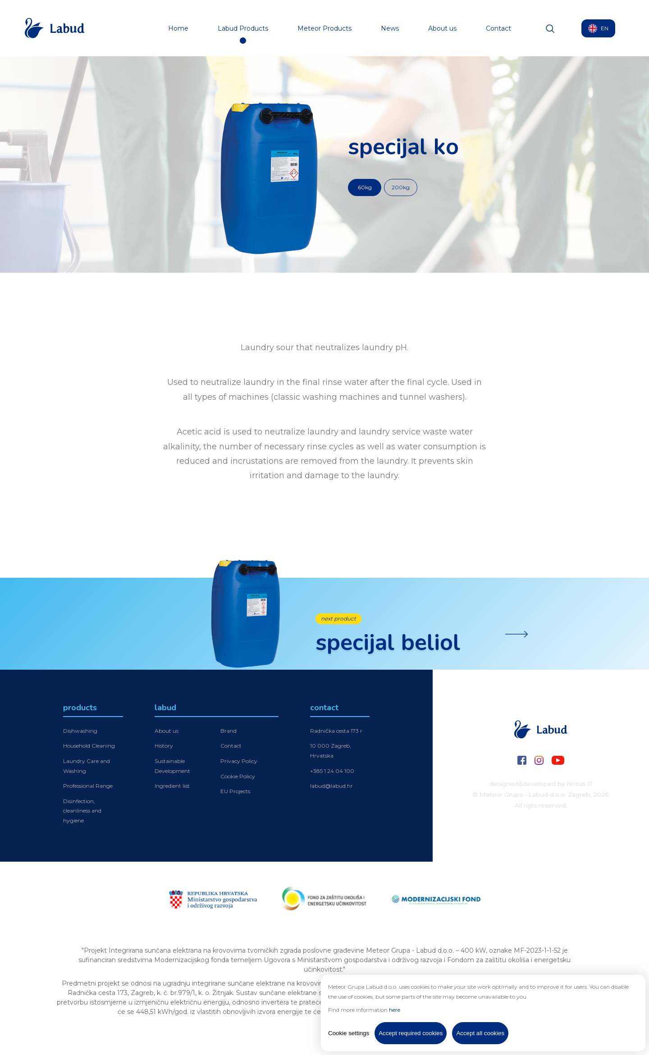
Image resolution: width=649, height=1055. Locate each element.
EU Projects (235, 792)
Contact (498, 28)
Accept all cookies (480, 1033)
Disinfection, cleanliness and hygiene (82, 812)
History (164, 747)
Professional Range (88, 787)
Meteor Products (324, 28)
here (394, 1009)
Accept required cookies (411, 1033)
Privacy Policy (238, 762)
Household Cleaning (89, 747)
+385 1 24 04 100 (332, 771)
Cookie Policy (237, 777)
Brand (228, 732)
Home (178, 28)
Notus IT (580, 783)
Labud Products (243, 28)
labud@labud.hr (331, 787)
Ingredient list (172, 787)
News (390, 28)
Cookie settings (348, 1033)
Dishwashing (80, 732)
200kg (401, 187)
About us (442, 28)
